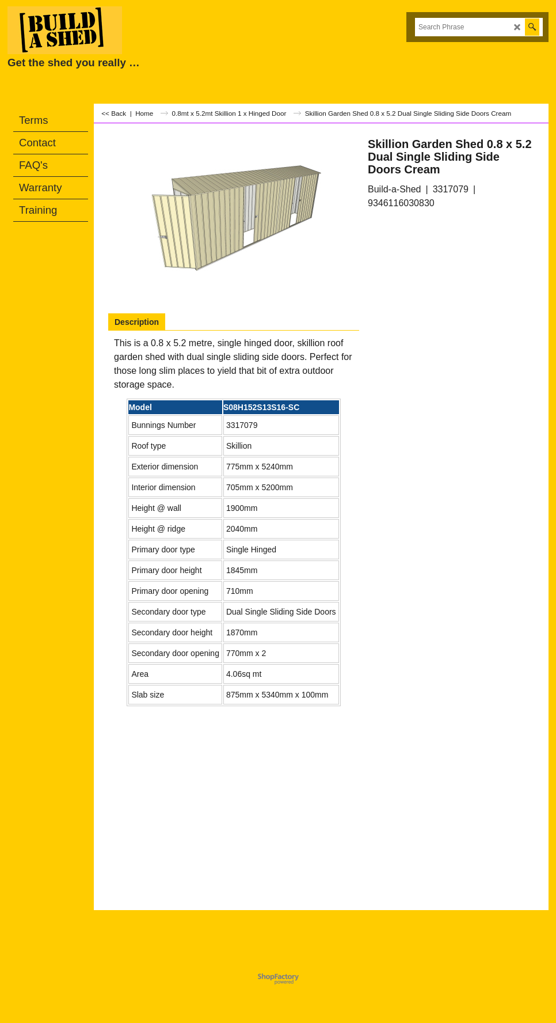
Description (137, 322)
